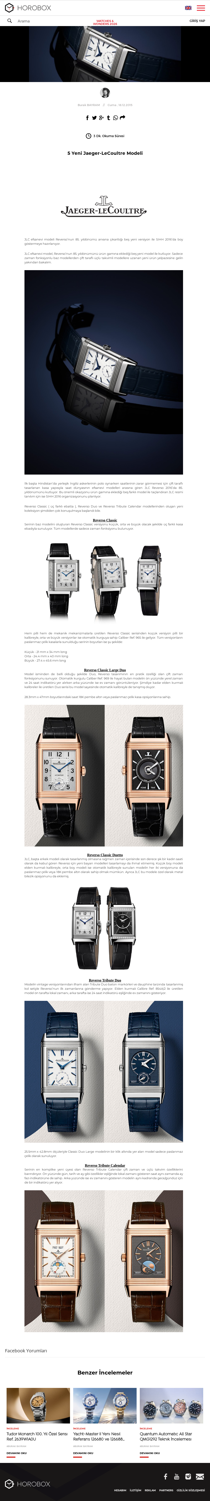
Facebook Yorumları (26, 1351)
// (105, 105)
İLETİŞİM (135, 1490)
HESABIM (120, 1490)
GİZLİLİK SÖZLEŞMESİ (191, 1490)
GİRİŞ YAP (197, 21)
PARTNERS (166, 1490)
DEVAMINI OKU (17, 1453)
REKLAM (150, 1490)
